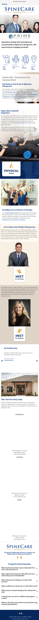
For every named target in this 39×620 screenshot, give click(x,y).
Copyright (11, 616)
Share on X (18, 613)
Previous (2, 361)
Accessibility (24, 616)
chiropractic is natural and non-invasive (13, 220)
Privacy (19, 616)
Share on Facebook (19, 613)
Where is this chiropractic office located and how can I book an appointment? (19, 603)
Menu (4, 4)
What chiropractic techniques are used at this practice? (16, 581)
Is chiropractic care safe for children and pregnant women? (18, 597)
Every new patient (19, 123)
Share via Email (21, 613)
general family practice (12, 213)
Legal (15, 616)
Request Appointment (19, 1)
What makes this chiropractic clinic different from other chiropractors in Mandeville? (18, 574)
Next (37, 361)
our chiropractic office (10, 92)
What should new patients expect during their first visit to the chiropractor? (18, 568)
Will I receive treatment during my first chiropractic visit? (18, 591)
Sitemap (29, 616)
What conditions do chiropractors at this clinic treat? (19, 586)
